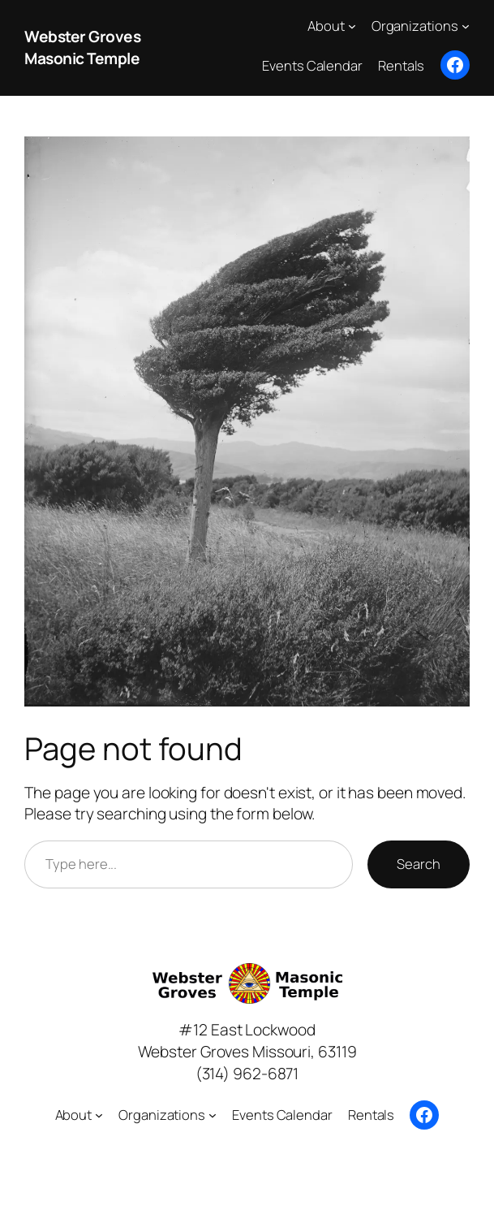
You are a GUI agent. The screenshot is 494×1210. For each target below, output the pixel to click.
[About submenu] (352, 26)
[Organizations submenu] (466, 26)
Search (418, 863)
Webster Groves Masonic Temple (82, 47)
